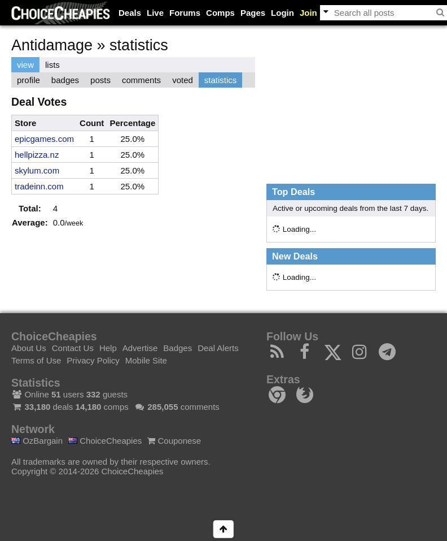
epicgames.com (44, 139)
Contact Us (73, 348)
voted (182, 80)
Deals (130, 13)
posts (100, 80)
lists (52, 65)
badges (65, 80)
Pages (252, 13)
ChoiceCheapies (105, 440)
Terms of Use (36, 360)
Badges (177, 348)
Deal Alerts (218, 348)
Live (155, 13)
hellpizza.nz (37, 154)
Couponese (174, 440)
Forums (184, 13)
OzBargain (37, 440)
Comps (220, 13)
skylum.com (37, 170)
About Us (28, 348)
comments (141, 80)
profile (28, 80)
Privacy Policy (93, 360)
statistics (220, 80)
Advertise (140, 348)
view (25, 65)
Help (108, 348)
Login (282, 13)
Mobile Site (146, 360)
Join (308, 13)
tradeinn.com (39, 186)
